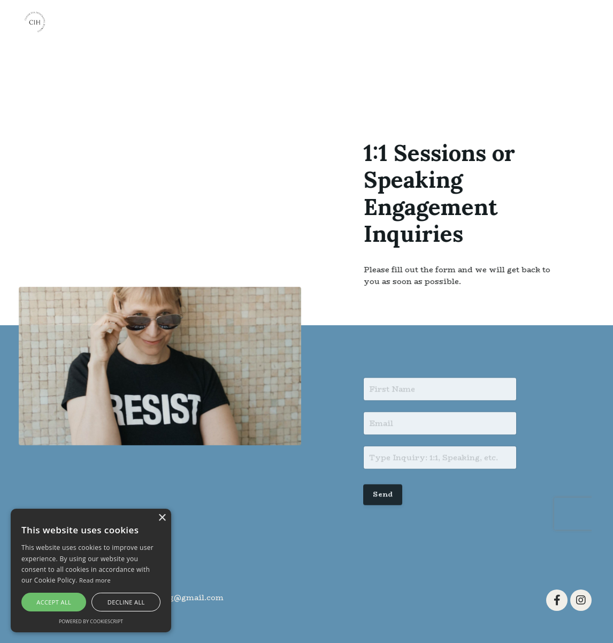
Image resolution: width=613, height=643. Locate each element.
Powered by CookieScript (91, 621)
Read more (95, 580)
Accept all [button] (53, 602)
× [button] (162, 518)
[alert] (91, 570)
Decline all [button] (126, 602)
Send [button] (383, 498)
